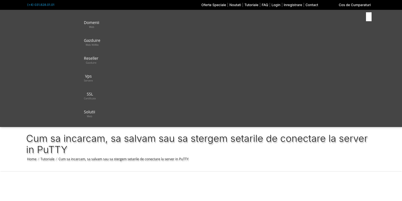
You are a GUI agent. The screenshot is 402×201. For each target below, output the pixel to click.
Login (276, 5)
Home (32, 159)
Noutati (235, 5)
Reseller (91, 60)
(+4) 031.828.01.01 (40, 5)
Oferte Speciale (213, 5)
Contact (311, 5)
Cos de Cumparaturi (355, 5)
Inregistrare (293, 5)
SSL (90, 95)
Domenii (91, 24)
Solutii (89, 113)
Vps (88, 77)
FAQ (265, 5)
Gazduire (92, 42)
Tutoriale (251, 5)
